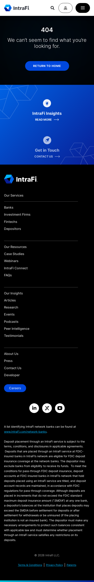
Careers (15, 388)
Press (8, 361)
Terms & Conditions (30, 565)
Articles (10, 300)
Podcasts (11, 322)
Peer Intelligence (16, 329)
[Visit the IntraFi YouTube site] (60, 408)
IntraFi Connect (16, 268)
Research (11, 307)
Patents (71, 565)
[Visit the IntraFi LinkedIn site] (34, 408)
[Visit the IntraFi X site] (47, 408)
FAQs (8, 275)
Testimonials (14, 336)
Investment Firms (17, 214)
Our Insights (13, 293)
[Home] (17, 8)
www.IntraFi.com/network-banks (25, 431)
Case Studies (14, 254)
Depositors (12, 229)
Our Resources (15, 247)
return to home (47, 66)
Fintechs (10, 222)
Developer (12, 375)
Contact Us (12, 368)
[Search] (52, 8)
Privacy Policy (54, 565)
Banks (8, 207)
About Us (11, 354)
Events (9, 314)
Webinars (11, 261)
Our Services (14, 195)
